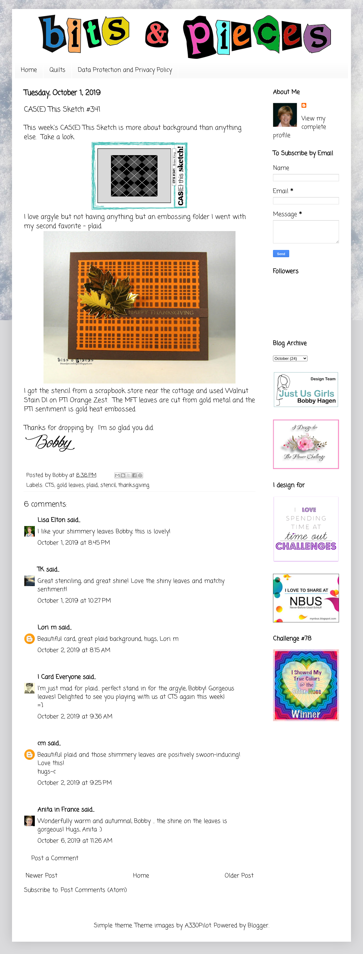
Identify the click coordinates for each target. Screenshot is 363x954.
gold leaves (70, 485)
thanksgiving (133, 485)
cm (42, 743)
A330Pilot (198, 925)
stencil (108, 485)
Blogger (258, 925)
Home (29, 70)
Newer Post (41, 875)
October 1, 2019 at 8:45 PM (74, 543)
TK (41, 569)
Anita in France (58, 809)
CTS (49, 485)
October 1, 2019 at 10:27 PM (74, 601)
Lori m (47, 627)
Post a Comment (55, 858)
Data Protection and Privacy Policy (125, 70)
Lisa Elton (51, 520)
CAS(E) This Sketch (88, 128)
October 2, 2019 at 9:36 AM (75, 716)
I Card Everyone (59, 677)
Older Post (239, 875)
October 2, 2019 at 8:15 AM (74, 650)
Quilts (57, 70)
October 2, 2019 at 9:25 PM (75, 783)
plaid (92, 485)
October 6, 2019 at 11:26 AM (75, 841)
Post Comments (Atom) (94, 890)
